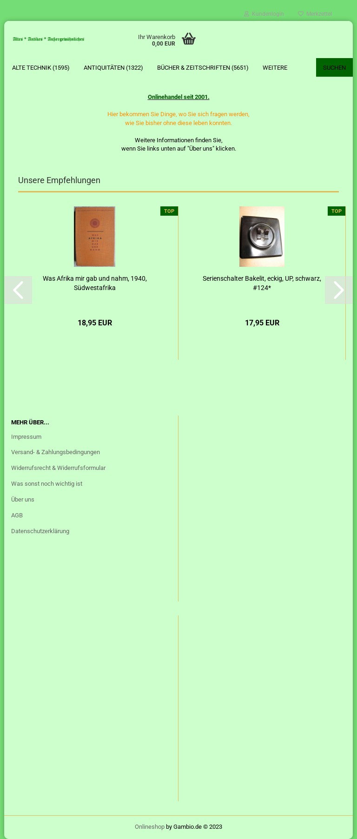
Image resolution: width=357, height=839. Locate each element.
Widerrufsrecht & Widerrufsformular (58, 467)
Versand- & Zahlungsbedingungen (55, 452)
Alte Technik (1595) (41, 67)
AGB (17, 515)
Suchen (334, 67)
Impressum (26, 436)
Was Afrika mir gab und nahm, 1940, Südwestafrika (95, 283)
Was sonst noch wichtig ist (46, 483)
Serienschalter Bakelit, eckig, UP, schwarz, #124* (262, 283)
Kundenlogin (264, 14)
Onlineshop (150, 826)
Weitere (275, 67)
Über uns (22, 499)
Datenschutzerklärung (40, 531)
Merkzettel (315, 14)
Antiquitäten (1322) (113, 67)
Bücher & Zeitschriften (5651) (203, 67)
